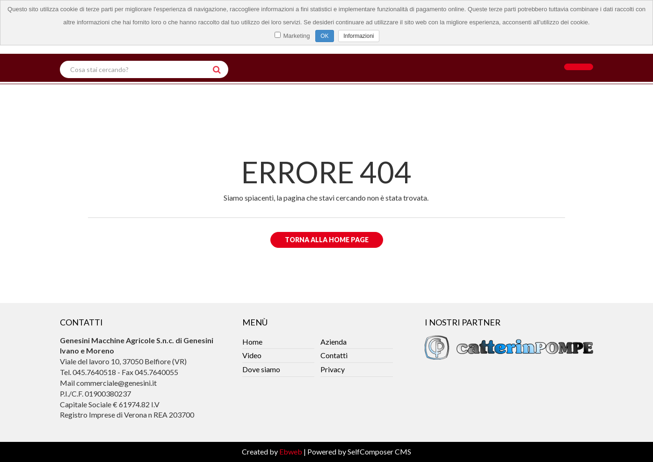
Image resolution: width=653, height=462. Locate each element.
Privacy (332, 369)
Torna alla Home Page (327, 240)
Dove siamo (261, 369)
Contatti (334, 355)
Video (251, 355)
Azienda (333, 341)
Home (252, 341)
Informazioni (358, 36)
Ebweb (290, 451)
